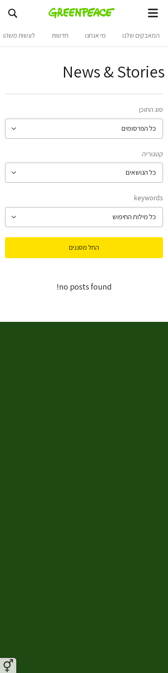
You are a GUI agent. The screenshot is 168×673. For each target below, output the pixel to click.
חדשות (60, 35)
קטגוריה (152, 153)
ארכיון (138, 605)
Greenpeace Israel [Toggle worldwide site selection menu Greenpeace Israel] (121, 336)
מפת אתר (133, 464)
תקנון (138, 525)
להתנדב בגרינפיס (122, 444)
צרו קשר (134, 484)
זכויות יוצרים (129, 585)
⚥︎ (8, 666)
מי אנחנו (95, 35)
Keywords (148, 197)
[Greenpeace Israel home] (81, 12)
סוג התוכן (151, 109)
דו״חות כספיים (126, 625)
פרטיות (136, 505)
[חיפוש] (12, 12)
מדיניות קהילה (126, 545)
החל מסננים (84, 247)
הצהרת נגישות (126, 565)
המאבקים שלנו (141, 35)
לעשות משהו (19, 35)
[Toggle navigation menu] (153, 12)
